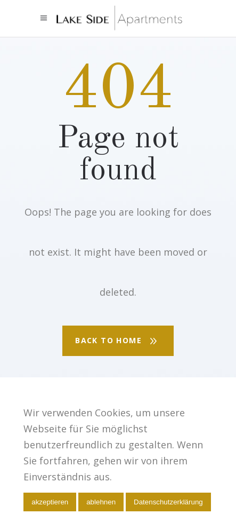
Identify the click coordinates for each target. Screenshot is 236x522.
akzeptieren (49, 502)
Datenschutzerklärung (168, 502)
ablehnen (101, 502)
